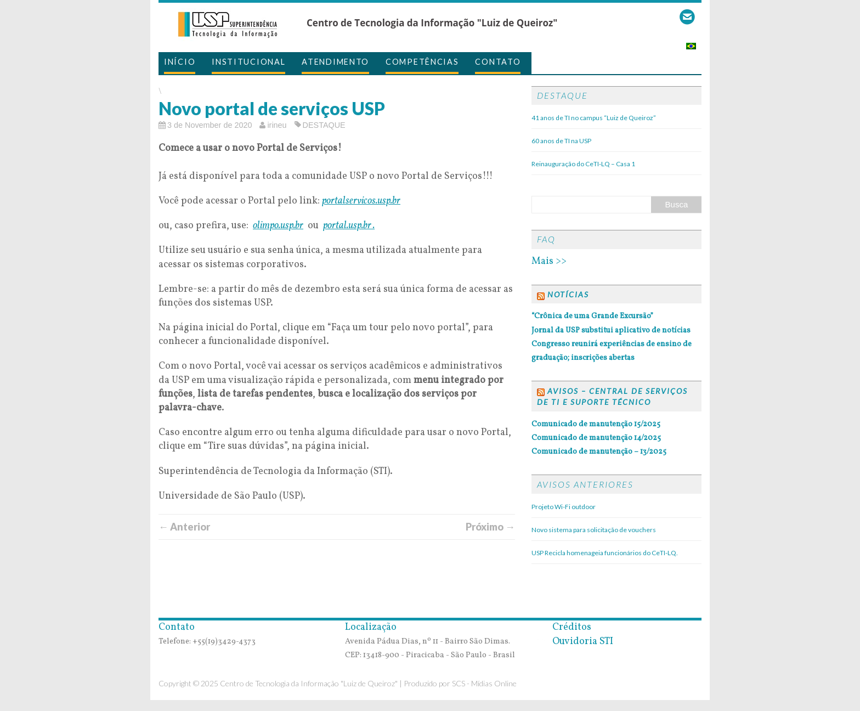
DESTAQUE (324, 125)
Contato (497, 61)
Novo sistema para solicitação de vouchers (593, 530)
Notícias (568, 294)
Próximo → (490, 527)
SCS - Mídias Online (484, 683)
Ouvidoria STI (572, 641)
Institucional (248, 61)
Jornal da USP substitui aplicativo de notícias (611, 330)
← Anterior (184, 527)
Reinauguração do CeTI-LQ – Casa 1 (583, 164)
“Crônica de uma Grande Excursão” (592, 316)
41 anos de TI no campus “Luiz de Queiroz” (593, 118)
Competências (422, 61)
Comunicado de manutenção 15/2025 (595, 424)
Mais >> (549, 261)
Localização (371, 627)
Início (179, 61)
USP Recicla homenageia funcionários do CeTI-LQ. (604, 553)
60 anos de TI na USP (561, 141)
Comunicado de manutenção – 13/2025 (598, 452)
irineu (276, 125)
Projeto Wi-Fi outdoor (563, 507)
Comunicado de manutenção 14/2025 (596, 438)
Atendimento (335, 61)
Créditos (561, 627)
